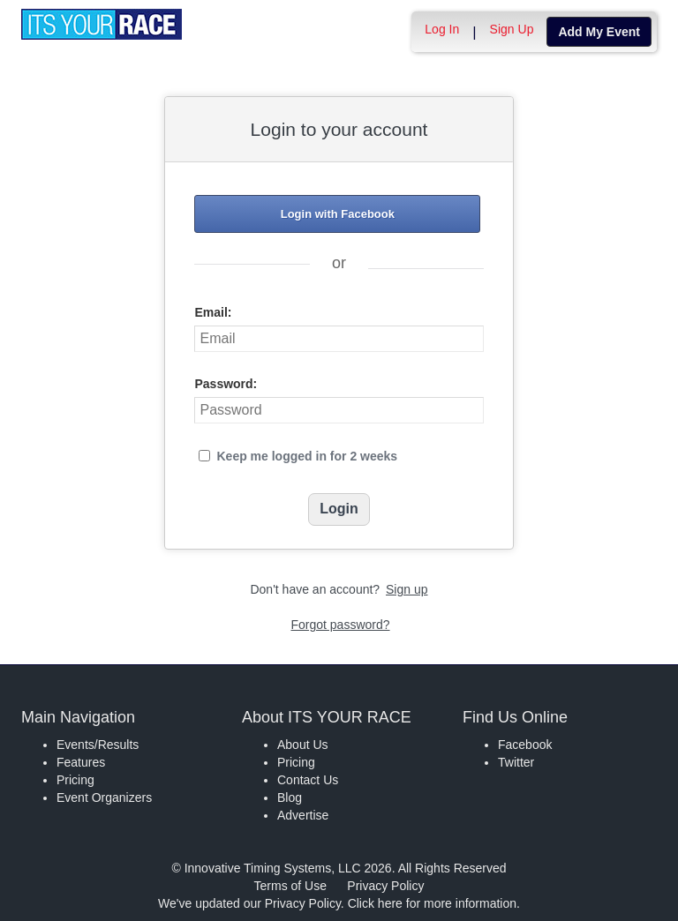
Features (80, 762)
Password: (225, 384)
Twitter (516, 762)
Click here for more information (432, 903)
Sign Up (512, 29)
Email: (212, 312)
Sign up (406, 589)
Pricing (75, 780)
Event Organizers (104, 797)
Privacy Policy (385, 886)
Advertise (302, 815)
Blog (289, 797)
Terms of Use (290, 886)
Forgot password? (339, 625)
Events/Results (97, 745)
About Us (302, 745)
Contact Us (307, 780)
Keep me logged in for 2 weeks (306, 456)
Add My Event (599, 32)
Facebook (525, 745)
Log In (442, 29)
